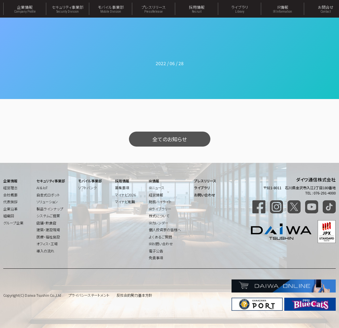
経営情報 (156, 194)
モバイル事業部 (110, 8)
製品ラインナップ (49, 208)
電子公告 (156, 250)
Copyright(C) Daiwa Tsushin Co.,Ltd (32, 295)
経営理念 (10, 187)
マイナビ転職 (125, 201)
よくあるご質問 (160, 236)
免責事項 (156, 257)
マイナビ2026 (125, 194)
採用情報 (196, 8)
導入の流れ (45, 250)
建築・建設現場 (48, 229)
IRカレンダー (158, 222)
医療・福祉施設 (48, 236)
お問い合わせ (204, 194)
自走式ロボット (48, 194)
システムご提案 (48, 215)
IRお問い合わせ (161, 243)
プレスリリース (153, 8)
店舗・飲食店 (46, 222)
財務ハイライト (160, 201)
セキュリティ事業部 (67, 8)
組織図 (8, 215)
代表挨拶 (10, 201)
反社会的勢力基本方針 (134, 295)
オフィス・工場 (47, 243)
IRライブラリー (160, 208)
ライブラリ (239, 8)
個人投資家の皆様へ (165, 229)
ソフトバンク (87, 187)
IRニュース (156, 187)
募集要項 (122, 187)
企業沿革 (10, 208)
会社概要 (10, 194)
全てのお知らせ (169, 139)
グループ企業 (13, 222)
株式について (159, 215)
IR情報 (282, 8)
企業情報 (25, 8)
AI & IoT (42, 187)
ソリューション (47, 201)
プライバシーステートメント (88, 295)
